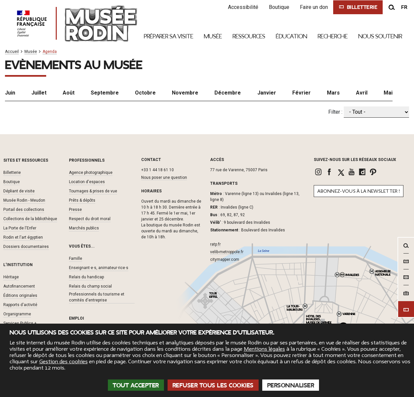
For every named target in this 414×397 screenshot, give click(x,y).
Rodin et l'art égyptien (23, 237)
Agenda (50, 52)
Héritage (11, 276)
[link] (319, 172)
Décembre (227, 92)
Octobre (145, 92)
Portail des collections (23, 209)
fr (404, 7)
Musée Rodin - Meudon (24, 200)
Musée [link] (213, 36)
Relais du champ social (90, 286)
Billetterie (12, 172)
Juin (10, 92)
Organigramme (17, 313)
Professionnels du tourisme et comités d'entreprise (96, 297)
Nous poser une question (164, 177)
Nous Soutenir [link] (380, 36)
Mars (333, 92)
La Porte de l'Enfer (19, 227)
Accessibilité (242, 7)
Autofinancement (19, 286)
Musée (30, 52)
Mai (388, 92)
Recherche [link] (333, 36)
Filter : (335, 111)
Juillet (39, 92)
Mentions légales (264, 349)
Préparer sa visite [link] (168, 36)
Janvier (266, 92)
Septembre (105, 92)
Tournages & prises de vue (93, 190)
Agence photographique (90, 172)
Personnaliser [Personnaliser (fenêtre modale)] (290, 385)
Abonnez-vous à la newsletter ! (358, 191)
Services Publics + (20, 323)
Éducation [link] (291, 36)
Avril (361, 92)
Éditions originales (20, 295)
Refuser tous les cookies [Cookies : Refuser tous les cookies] (213, 385)
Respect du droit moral (90, 218)
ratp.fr (215, 244)
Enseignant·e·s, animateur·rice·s (98, 267)
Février (301, 92)
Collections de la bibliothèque (30, 218)
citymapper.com (224, 259)
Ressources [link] (249, 36)
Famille (75, 258)
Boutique (278, 7)
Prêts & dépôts (82, 200)
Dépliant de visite (19, 190)
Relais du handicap (86, 276)
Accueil (12, 52)
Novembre (185, 92)
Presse (75, 209)
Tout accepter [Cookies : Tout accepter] (136, 385)
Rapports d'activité (20, 304)
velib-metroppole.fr (226, 252)
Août (69, 92)
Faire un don (313, 7)
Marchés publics (84, 227)
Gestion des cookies (63, 361)
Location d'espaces (87, 181)
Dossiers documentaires (26, 246)
